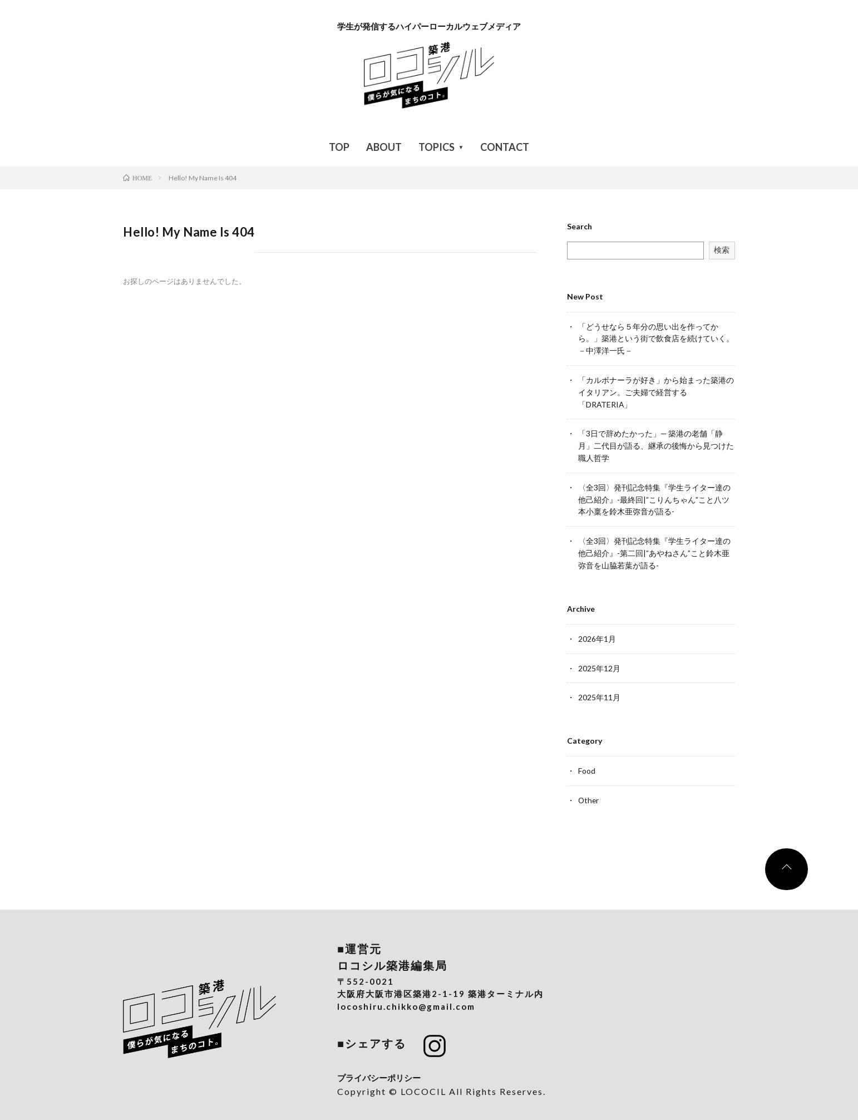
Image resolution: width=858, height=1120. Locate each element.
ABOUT (384, 147)
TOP (339, 147)
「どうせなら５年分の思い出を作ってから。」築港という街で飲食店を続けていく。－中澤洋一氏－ (656, 338)
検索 (721, 249)
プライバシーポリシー (379, 1069)
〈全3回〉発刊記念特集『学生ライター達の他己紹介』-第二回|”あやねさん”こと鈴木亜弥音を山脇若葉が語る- (654, 547)
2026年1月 (597, 632)
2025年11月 (599, 690)
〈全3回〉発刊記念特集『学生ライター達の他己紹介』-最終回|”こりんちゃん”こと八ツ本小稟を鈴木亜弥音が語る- (654, 495)
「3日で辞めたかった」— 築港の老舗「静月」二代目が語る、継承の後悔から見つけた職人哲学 (656, 442)
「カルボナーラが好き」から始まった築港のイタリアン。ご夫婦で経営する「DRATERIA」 (656, 390)
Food (586, 763)
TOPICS (436, 147)
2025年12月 (599, 661)
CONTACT (504, 147)
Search (579, 226)
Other (589, 792)
